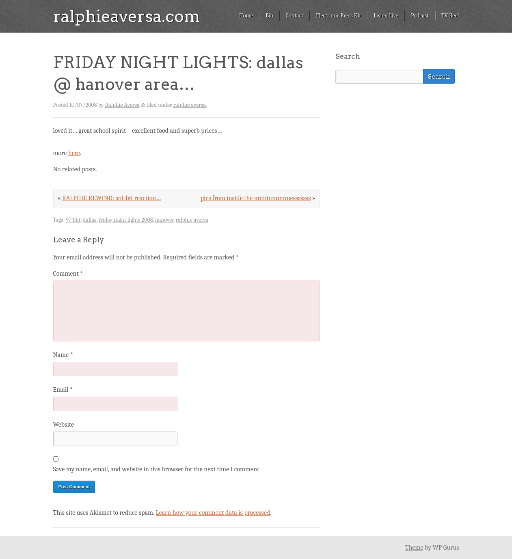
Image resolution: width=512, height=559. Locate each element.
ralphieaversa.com (126, 16)
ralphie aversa (189, 104)
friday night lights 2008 (126, 219)
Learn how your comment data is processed (213, 512)
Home (246, 15)
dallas (90, 219)
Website (63, 424)
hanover (164, 219)
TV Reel (450, 15)
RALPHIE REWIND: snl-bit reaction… (111, 198)
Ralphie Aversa (122, 104)
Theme (414, 547)
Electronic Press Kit (338, 15)
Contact (294, 15)
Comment (68, 273)
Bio (269, 15)
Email (63, 389)
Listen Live (386, 15)
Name (63, 354)
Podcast (420, 15)
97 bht (73, 219)
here (74, 153)
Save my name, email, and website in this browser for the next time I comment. (157, 469)
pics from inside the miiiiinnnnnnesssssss (256, 198)
